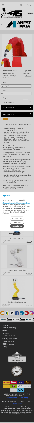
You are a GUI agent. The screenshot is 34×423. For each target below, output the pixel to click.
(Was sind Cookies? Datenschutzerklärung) (16, 203)
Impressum (6, 196)
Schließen (17, 222)
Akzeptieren (17, 226)
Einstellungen (17, 218)
